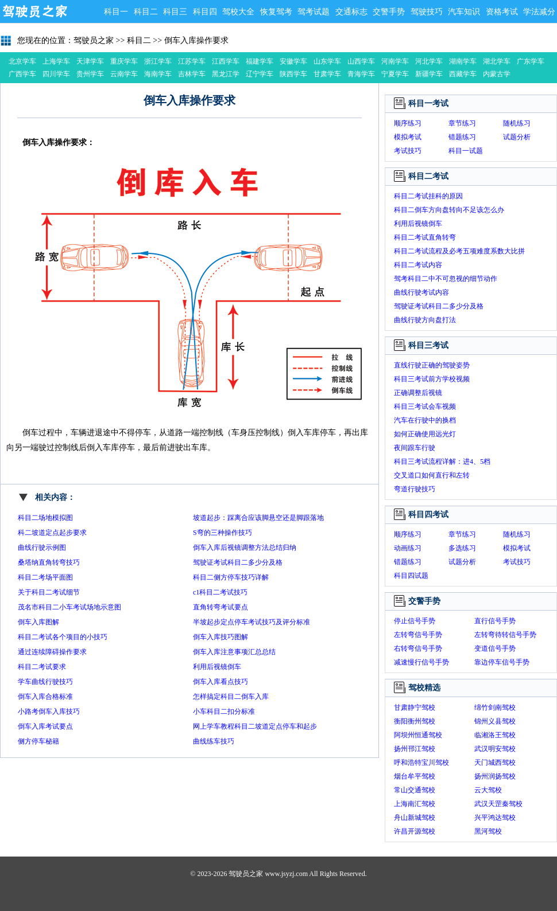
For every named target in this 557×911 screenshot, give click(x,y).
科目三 (175, 11)
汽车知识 (464, 11)
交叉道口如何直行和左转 (432, 475)
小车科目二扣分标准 (224, 711)
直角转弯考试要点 (220, 607)
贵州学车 (90, 74)
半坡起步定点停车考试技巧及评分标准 (251, 622)
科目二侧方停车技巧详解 (231, 577)
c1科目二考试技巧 (220, 592)
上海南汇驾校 (414, 804)
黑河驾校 (488, 831)
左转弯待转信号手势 (505, 635)
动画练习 (407, 548)
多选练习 (462, 548)
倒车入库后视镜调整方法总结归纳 (244, 548)
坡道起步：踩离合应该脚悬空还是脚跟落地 (258, 518)
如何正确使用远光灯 (425, 434)
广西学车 (22, 74)
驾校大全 (238, 11)
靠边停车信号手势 (501, 662)
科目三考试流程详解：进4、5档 (442, 462)
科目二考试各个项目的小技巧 (62, 637)
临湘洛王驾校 (495, 735)
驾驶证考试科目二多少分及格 (238, 562)
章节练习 (462, 123)
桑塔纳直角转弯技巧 (49, 562)
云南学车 (124, 74)
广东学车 (530, 61)
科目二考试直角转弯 (425, 237)
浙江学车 (158, 61)
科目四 (205, 11)
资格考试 (502, 11)
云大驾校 (488, 790)
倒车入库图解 (38, 622)
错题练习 (462, 137)
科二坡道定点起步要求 (52, 533)
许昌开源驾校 (414, 831)
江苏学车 (192, 61)
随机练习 (517, 123)
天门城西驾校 (495, 762)
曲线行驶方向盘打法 (425, 320)
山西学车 (361, 61)
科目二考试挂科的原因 (428, 196)
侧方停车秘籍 (38, 741)
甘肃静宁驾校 (414, 707)
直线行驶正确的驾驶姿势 (432, 365)
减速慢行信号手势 (421, 662)
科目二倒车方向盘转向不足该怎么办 (449, 210)
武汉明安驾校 (495, 749)
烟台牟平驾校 (414, 776)
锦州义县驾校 (495, 721)
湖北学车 (496, 61)
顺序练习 (407, 123)
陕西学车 (293, 74)
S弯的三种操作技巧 (222, 533)
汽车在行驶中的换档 (425, 420)
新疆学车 (429, 74)
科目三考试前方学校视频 (432, 379)
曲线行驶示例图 (42, 548)
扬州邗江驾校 (414, 749)
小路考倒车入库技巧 (49, 711)
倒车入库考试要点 (45, 726)
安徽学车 (293, 61)
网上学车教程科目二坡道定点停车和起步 (255, 726)
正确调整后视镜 (418, 393)
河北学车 (429, 61)
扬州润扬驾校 (495, 776)
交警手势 (389, 11)
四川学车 (56, 74)
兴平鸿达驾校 (495, 818)
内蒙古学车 (496, 75)
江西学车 (225, 61)
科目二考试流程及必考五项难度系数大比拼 (459, 251)
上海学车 (56, 61)
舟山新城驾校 (414, 818)
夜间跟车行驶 (414, 448)
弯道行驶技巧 (414, 489)
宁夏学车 (395, 74)
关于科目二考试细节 (49, 592)
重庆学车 (124, 61)
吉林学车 (192, 74)
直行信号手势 (495, 621)
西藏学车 (463, 74)
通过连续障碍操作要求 (52, 652)
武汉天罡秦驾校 (498, 804)
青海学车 (361, 74)
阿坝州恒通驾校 (418, 735)
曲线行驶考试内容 (421, 292)
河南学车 (395, 61)
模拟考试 (407, 137)
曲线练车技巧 (213, 741)
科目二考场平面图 (45, 577)
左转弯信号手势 (418, 635)
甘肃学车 (327, 74)
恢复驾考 (276, 11)
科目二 (146, 11)
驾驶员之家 (34, 11)
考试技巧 (407, 151)
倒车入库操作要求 (196, 40)
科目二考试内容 (418, 265)
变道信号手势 (495, 648)
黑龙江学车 (225, 75)
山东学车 (327, 61)
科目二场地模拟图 (45, 518)
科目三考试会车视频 (425, 406)
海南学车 (158, 74)
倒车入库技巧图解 (220, 637)
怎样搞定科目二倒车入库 (231, 697)
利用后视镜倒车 (217, 667)
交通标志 (351, 11)
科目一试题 (465, 151)
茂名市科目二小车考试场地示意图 (69, 607)
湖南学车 (463, 61)
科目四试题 (411, 576)
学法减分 (539, 11)
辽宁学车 (259, 74)
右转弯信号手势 (418, 648)
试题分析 (517, 137)
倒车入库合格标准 (45, 697)
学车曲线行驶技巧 (45, 682)
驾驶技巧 (427, 11)
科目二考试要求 (42, 667)
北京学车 (22, 61)
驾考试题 (313, 11)
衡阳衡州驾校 (414, 721)
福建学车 (259, 61)
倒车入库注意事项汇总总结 (234, 652)
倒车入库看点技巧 (220, 682)
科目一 (116, 11)
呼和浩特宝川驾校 (421, 762)
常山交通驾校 (414, 790)
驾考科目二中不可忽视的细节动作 (445, 279)
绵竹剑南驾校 (495, 707)
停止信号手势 (414, 621)
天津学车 (90, 61)
